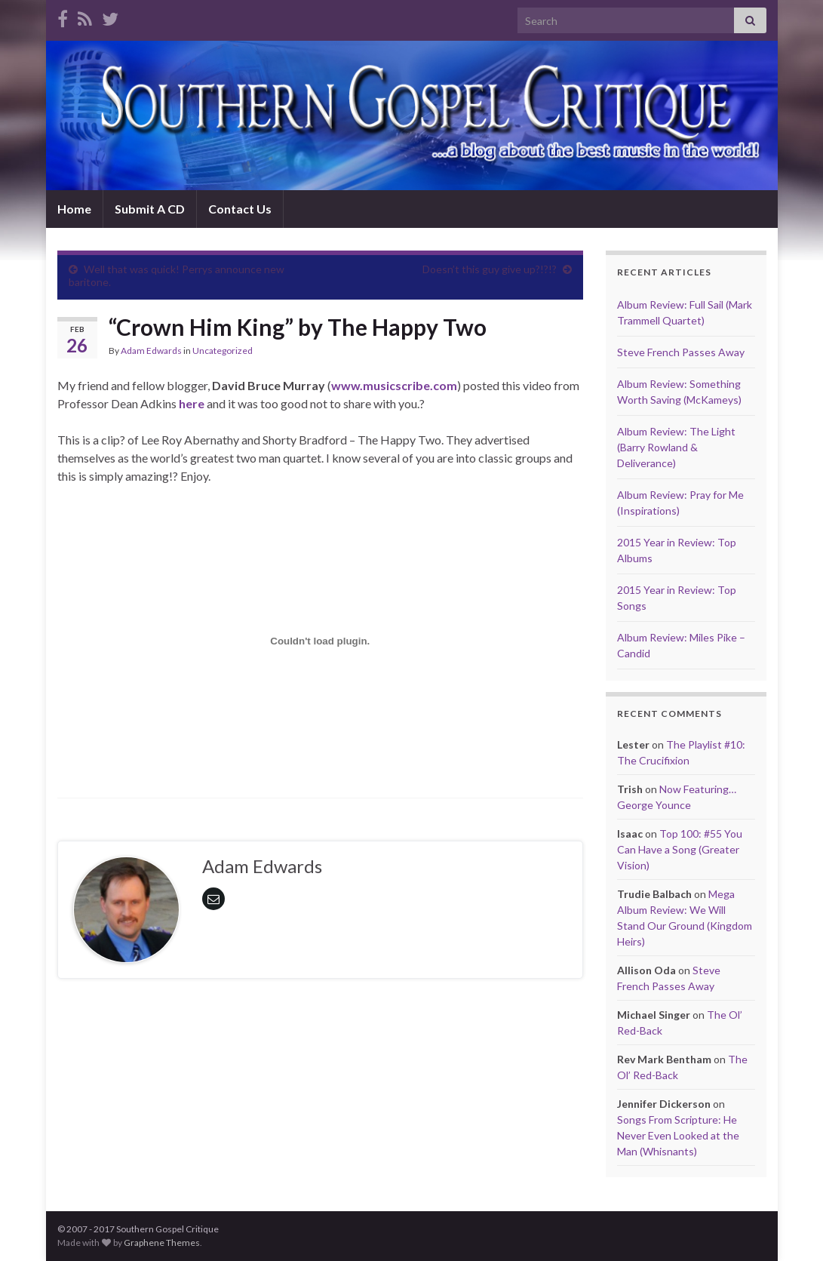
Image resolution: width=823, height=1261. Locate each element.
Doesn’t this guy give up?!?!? (489, 269)
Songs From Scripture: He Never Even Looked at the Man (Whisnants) (678, 1135)
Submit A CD (150, 208)
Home (74, 208)
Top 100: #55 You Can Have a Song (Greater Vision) (679, 849)
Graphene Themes (162, 1242)
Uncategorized (222, 350)
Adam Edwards (151, 350)
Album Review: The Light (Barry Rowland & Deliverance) (676, 447)
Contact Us (240, 208)
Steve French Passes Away (681, 352)
